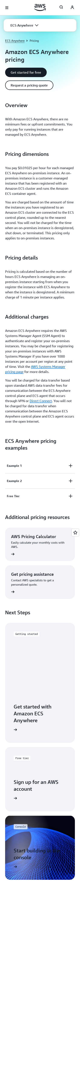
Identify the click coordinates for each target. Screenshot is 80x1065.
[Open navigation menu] (6, 7)
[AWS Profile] (72, 7)
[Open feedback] (75, 532)
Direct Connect (41, 401)
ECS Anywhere (15, 40)
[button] (24, 25)
